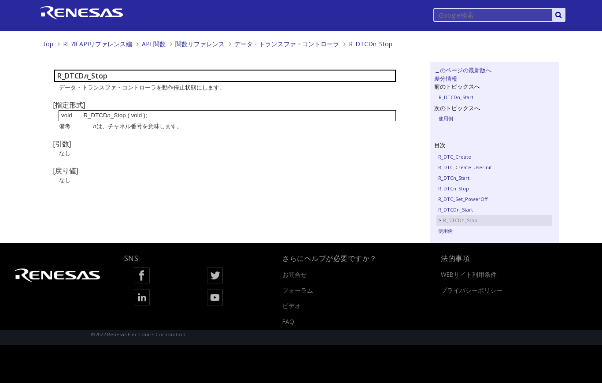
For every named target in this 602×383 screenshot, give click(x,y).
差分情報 (445, 78)
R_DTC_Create (454, 156)
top (48, 44)
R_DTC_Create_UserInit (465, 167)
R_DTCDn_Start (456, 97)
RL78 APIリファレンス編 (97, 44)
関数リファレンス (200, 44)
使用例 (446, 118)
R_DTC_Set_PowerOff (463, 199)
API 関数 (154, 44)
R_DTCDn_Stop (370, 44)
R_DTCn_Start (453, 178)
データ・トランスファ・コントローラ (286, 44)
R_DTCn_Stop (453, 188)
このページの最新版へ (462, 70)
